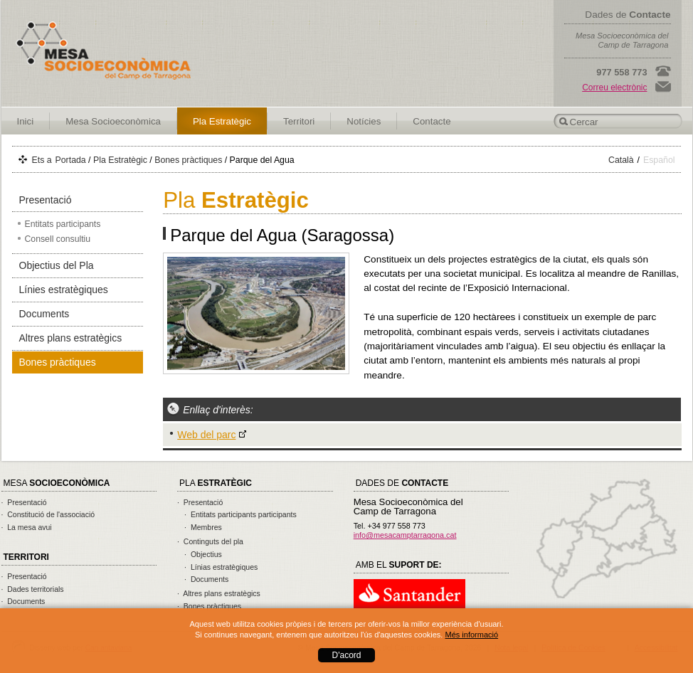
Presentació (45, 200)
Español (659, 160)
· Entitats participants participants (240, 514)
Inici (25, 121)
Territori (298, 121)
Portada (70, 160)
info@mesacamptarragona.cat (405, 535)
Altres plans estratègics (70, 338)
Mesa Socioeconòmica (113, 121)
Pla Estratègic (222, 121)
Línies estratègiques (63, 289)
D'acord (346, 655)
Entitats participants (63, 224)
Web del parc (206, 434)
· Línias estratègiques (221, 567)
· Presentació (24, 502)
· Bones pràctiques (209, 606)
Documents (44, 313)
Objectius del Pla (56, 265)
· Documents (23, 601)
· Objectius (203, 554)
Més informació (471, 634)
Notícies (363, 121)
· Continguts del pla (210, 541)
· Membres (203, 527)
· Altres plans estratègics (218, 593)
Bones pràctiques (188, 160)
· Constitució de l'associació (48, 514)
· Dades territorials (32, 589)
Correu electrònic (614, 87)
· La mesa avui (26, 527)
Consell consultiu (58, 239)
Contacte (431, 121)
